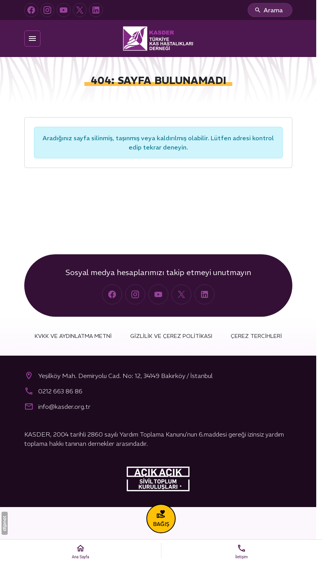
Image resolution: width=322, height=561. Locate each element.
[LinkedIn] (96, 10)
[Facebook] (31, 10)
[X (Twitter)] (80, 10)
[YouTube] (63, 10)
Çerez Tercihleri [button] (256, 336)
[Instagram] (47, 10)
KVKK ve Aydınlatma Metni (73, 336)
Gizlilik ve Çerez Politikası (171, 336)
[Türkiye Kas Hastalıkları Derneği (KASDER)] (158, 38)
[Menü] (32, 38)
